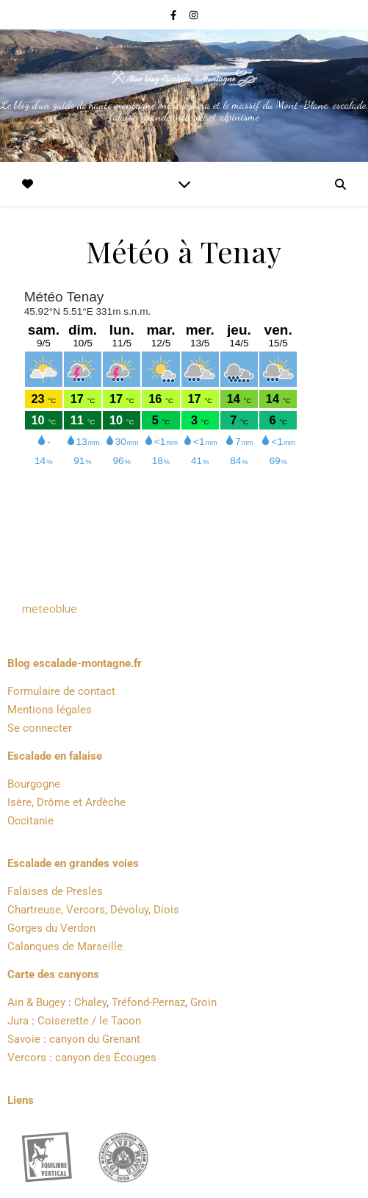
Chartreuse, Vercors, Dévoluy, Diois (93, 909)
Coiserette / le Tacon (89, 1020)
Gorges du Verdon (51, 928)
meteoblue (49, 608)
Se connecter (39, 728)
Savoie (23, 1039)
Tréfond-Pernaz (148, 1002)
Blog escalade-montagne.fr (74, 663)
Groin (203, 1002)
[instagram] (194, 14)
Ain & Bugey (36, 1002)
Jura (18, 1020)
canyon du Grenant (94, 1039)
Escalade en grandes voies (73, 863)
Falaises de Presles (55, 891)
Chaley (90, 1002)
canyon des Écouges (105, 1057)
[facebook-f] (174, 14)
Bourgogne (33, 784)
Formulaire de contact (61, 691)
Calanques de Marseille (65, 946)
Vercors (26, 1057)
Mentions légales (49, 709)
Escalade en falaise (54, 756)
